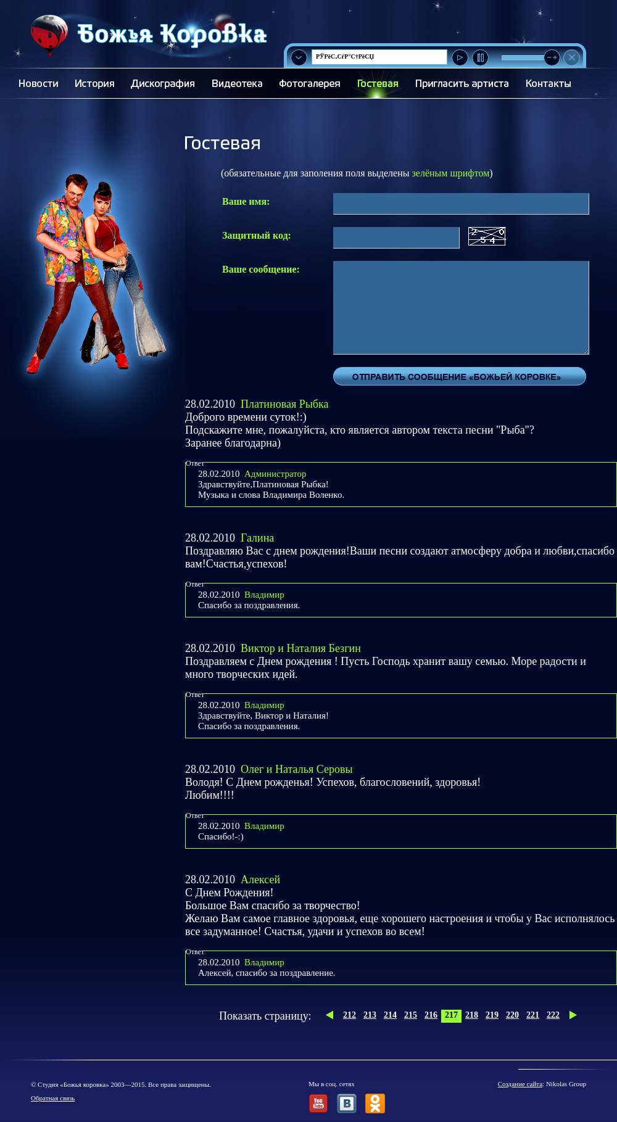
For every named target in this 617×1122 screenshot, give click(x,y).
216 (430, 1015)
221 (532, 1015)
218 (471, 1015)
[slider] (552, 57)
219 (492, 1015)
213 (369, 1015)
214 (390, 1015)
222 (553, 1015)
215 (410, 1015)
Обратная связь (53, 1098)
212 (349, 1015)
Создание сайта (520, 1083)
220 (512, 1015)
